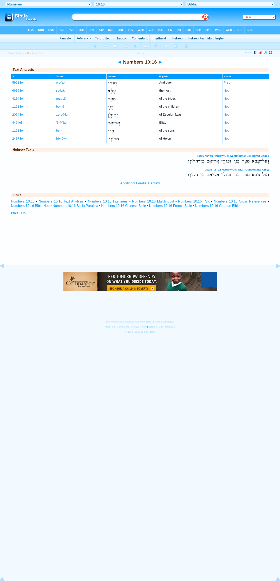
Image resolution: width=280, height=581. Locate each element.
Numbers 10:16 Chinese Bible (123, 206)
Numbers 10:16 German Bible (217, 206)
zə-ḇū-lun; (63, 114)
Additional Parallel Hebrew (140, 183)
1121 (15, 106)
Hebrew (20, 53)
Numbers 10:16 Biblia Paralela (75, 206)
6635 (15, 90)
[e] (22, 82)
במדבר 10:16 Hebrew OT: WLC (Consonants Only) (237, 169)
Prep (227, 82)
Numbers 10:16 (23, 201)
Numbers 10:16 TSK (194, 201)
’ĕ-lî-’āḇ (61, 122)
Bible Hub (18, 213)
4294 (15, 98)
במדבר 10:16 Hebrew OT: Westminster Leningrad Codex (233, 155)
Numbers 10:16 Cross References (240, 201)
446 (14, 122)
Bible (11, 53)
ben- (59, 130)
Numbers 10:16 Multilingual (153, 201)
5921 (15, 82)
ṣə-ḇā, (60, 90)
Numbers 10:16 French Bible (170, 206)
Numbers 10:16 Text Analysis (61, 201)
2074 (15, 114)
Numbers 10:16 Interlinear (108, 201)
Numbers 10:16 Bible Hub (30, 206)
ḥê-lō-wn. (62, 138)
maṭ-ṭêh (61, 98)
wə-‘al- (60, 82)
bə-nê (60, 106)
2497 (15, 138)
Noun (227, 90)
